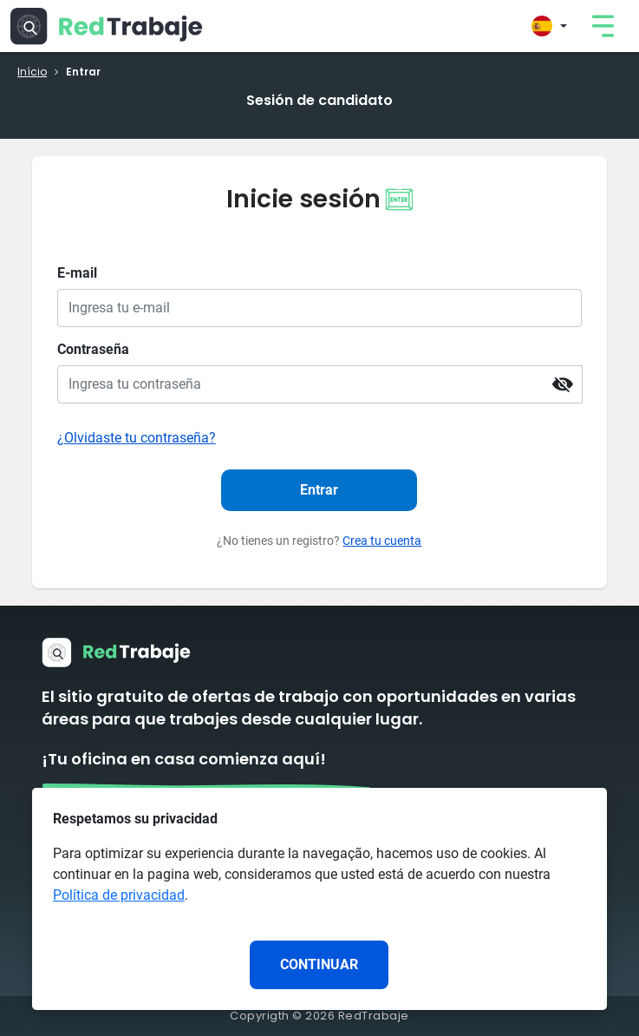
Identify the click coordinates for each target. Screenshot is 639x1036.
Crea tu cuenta (381, 541)
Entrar (319, 490)
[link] (603, 26)
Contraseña (93, 349)
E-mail (77, 273)
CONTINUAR (319, 964)
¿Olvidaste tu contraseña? (136, 437)
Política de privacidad (119, 895)
